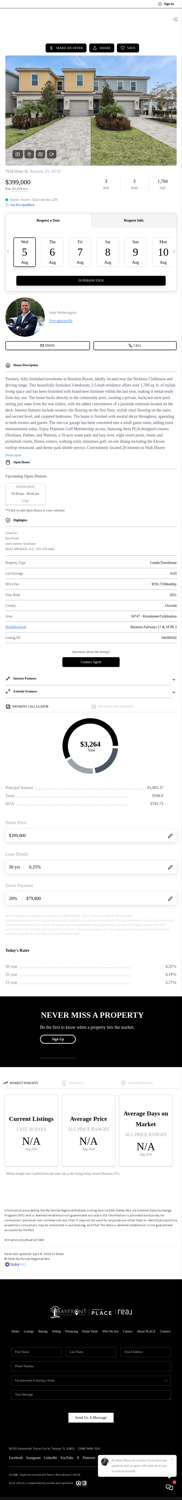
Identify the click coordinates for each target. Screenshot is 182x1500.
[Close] (172, 1459)
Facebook (16, 1458)
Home (15, 1331)
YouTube (66, 1458)
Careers (128, 1331)
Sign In (166, 4)
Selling (56, 1331)
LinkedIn (50, 1458)
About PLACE (146, 1331)
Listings (29, 1331)
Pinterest (89, 1458)
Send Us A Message (91, 1417)
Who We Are (110, 1331)
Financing (71, 1331)
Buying (42, 1331)
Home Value (90, 1331)
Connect (165, 1331)
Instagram (33, 1458)
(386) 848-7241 (89, 1448)
